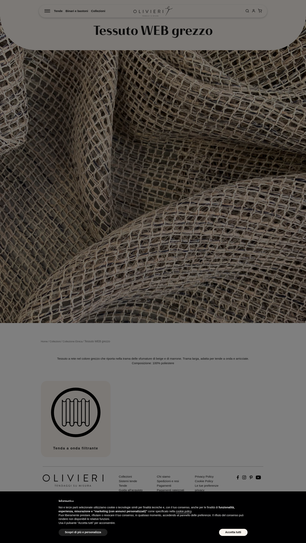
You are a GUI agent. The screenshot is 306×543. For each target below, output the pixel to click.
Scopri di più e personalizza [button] (83, 532)
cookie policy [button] (183, 511)
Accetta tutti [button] (233, 532)
